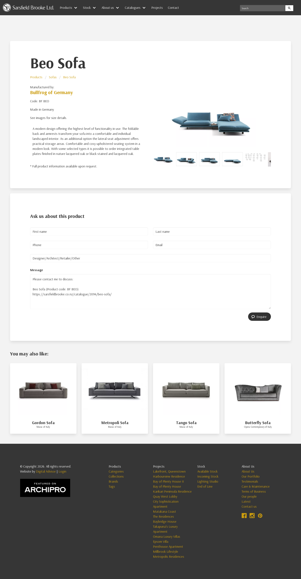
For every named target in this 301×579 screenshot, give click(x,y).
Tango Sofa (186, 422)
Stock (87, 7)
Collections (116, 476)
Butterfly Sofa (258, 422)
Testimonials (250, 481)
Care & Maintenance (256, 486)
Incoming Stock (207, 476)
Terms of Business (254, 491)
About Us (248, 471)
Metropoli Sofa (115, 422)
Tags (112, 486)
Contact (173, 7)
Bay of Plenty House (167, 486)
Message (36, 270)
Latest (246, 501)
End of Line (205, 486)
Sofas (53, 77)
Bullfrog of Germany (51, 92)
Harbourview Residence (169, 476)
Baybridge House (164, 521)
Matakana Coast (164, 511)
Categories (116, 471)
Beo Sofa (69, 77)
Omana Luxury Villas (166, 536)
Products (66, 7)
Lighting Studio (207, 481)
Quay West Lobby (165, 496)
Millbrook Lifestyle (165, 551)
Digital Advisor (46, 471)
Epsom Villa (160, 541)
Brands (113, 481)
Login (62, 471)
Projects (157, 7)
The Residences (163, 516)
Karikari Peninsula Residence (172, 491)
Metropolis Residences (168, 556)
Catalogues (132, 7)
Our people (249, 496)
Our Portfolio (251, 476)
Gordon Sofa (43, 422)
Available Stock (207, 471)
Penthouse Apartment (168, 546)
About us (108, 7)
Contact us (249, 506)
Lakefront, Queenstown (169, 471)
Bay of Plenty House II (168, 481)
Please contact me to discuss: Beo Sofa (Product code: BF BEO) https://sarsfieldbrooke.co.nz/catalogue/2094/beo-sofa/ (150, 291)
